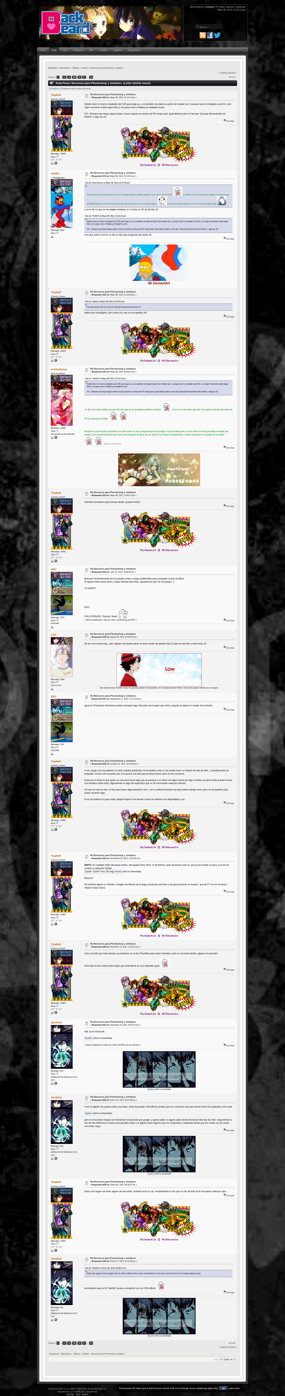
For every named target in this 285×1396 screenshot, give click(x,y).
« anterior (223, 73)
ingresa (229, 7)
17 (84, 77)
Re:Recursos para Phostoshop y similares (113, 94)
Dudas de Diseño (112, 444)
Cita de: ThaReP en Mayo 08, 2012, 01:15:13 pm (105, 216)
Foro (54, 50)
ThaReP (56, 94)
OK (223, 1388)
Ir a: (215, 1360)
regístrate (240, 7)
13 (64, 77)
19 (91, 77)
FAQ (64, 50)
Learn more (233, 1388)
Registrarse (134, 50)
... (61, 77)
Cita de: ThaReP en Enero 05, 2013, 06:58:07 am (105, 1268)
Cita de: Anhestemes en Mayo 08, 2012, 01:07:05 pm (107, 183)
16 (79, 77)
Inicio (43, 50)
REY (54, 569)
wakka (55, 173)
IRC (91, 50)
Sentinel (56, 1022)
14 (69, 77)
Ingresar (117, 50)
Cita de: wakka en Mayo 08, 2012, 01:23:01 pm (104, 302)
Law (53, 634)
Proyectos (78, 50)
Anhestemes (59, 369)
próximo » (232, 73)
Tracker (103, 50)
